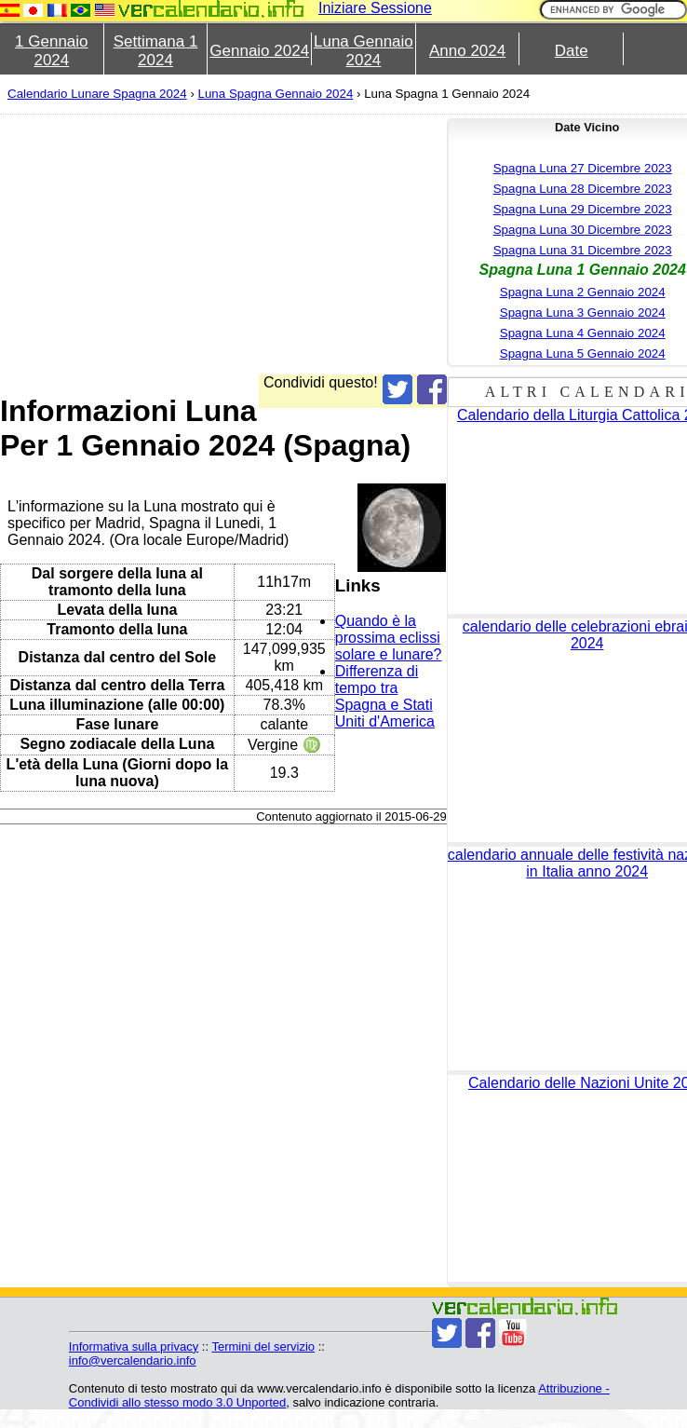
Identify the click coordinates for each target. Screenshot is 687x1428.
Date (571, 51)
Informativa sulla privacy (133, 1346)
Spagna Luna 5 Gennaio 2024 (583, 353)
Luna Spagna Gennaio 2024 (276, 94)
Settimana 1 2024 (156, 51)
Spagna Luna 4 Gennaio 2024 (583, 333)
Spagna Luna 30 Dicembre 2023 (582, 230)
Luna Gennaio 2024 (363, 51)
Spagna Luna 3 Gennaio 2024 (583, 313)
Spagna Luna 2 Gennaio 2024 (583, 292)
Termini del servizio (263, 1346)
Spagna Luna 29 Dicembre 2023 (582, 209)
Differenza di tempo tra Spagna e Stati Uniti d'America (385, 696)
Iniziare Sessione (375, 8)
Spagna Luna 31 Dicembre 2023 (582, 250)
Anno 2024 (467, 51)
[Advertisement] (203, 244)
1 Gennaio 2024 (51, 51)
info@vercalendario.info (132, 1360)
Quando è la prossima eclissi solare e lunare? (388, 637)
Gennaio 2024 (259, 51)
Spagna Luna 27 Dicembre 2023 (582, 168)
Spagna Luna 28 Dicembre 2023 (582, 189)
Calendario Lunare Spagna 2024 (97, 94)
